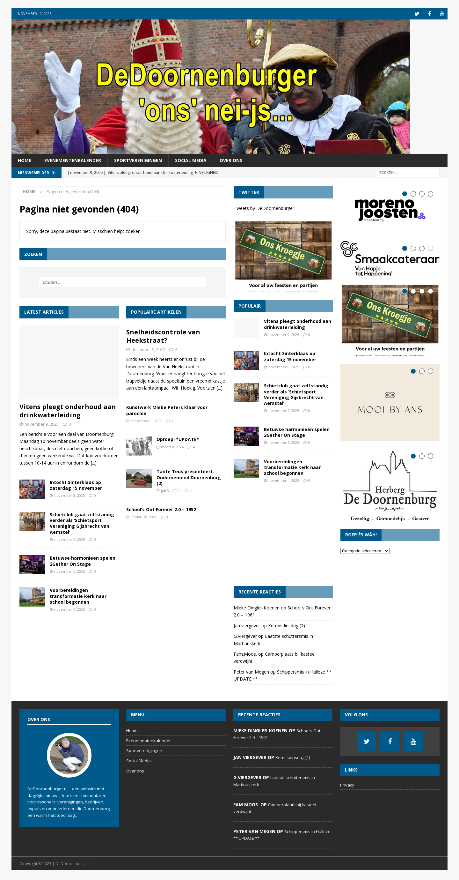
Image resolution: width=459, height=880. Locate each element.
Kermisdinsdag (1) (286, 628)
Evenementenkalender (72, 160)
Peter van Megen (251, 674)
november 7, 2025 (69, 539)
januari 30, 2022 (144, 516)
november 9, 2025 (42, 424)
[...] (94, 462)
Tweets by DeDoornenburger (264, 208)
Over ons (231, 160)
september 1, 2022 (146, 420)
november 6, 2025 (69, 571)
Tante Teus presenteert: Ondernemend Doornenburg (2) (189, 477)
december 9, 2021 (148, 349)
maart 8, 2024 (172, 446)
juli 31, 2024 (170, 490)
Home (24, 160)
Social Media (191, 160)
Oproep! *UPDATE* (178, 439)
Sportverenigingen (138, 160)
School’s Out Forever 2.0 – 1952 (161, 509)
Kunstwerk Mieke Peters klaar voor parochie (167, 410)
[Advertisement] (283, 540)
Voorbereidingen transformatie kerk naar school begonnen (78, 596)
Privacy (347, 787)
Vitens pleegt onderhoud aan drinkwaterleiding (67, 410)
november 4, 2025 (69, 609)
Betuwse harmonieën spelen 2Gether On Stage (82, 561)
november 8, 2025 (69, 495)
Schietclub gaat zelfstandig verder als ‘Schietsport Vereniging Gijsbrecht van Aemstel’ (82, 523)
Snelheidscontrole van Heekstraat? (163, 335)
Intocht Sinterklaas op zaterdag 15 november (76, 485)
